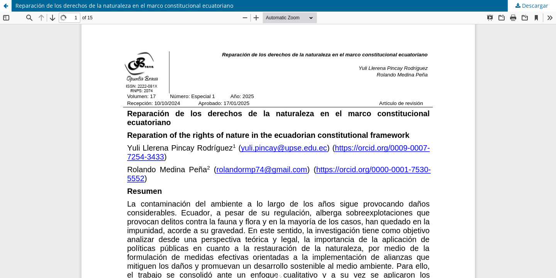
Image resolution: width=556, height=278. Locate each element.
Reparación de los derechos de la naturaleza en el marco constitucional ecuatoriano (124, 5)
